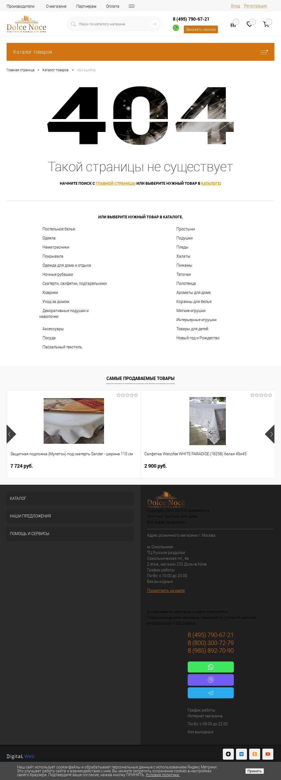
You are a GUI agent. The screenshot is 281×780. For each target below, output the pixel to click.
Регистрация (255, 6)
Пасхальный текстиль (62, 347)
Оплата (112, 6)
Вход (235, 6)
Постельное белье (59, 229)
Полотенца (186, 283)
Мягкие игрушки (191, 310)
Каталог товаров (140, 52)
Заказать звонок (201, 29)
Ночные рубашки (58, 274)
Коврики (50, 292)
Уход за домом (56, 301)
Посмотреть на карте (166, 590)
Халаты (183, 256)
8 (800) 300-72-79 (211, 643)
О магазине (56, 6)
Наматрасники (56, 247)
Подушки (184, 238)
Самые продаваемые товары (140, 378)
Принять (255, 771)
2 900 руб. (111, 466)
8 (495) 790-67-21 (191, 19)
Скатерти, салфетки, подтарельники (75, 283)
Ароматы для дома (193, 292)
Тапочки (183, 274)
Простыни (185, 229)
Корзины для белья (194, 301)
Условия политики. (163, 775)
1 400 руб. (200, 466)
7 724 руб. (21, 466)
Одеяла (49, 238)
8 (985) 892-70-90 (211, 650)
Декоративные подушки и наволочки (64, 313)
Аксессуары (53, 329)
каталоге (210, 183)
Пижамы (184, 265)
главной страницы (116, 183)
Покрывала (53, 256)
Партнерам (86, 6)
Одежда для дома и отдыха (67, 265)
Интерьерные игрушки (196, 320)
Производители (21, 6)
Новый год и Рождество (198, 338)
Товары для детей (192, 329)
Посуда (49, 338)
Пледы (182, 247)
